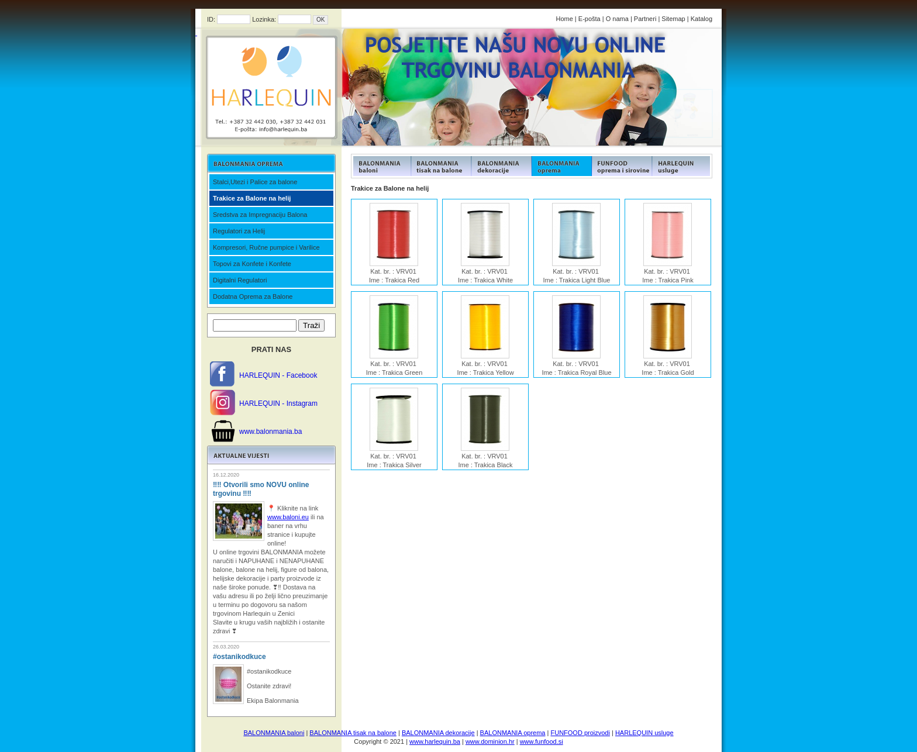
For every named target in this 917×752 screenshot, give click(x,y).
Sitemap (673, 18)
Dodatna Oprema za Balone (252, 296)
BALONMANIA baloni (273, 732)
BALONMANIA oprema (513, 732)
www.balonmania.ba (270, 431)
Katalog (701, 18)
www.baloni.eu (288, 516)
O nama (617, 18)
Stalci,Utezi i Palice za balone (255, 181)
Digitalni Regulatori (240, 280)
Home (564, 18)
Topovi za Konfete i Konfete (252, 263)
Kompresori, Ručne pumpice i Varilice (266, 247)
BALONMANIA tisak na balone (353, 732)
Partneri (645, 18)
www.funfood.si (541, 741)
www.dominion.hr (490, 741)
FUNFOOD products (381, 166)
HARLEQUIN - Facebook (278, 375)
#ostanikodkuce (239, 657)
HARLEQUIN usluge (644, 732)
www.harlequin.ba (434, 741)
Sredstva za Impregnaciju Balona (260, 214)
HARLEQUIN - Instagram (278, 403)
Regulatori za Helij (239, 230)
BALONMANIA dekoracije (438, 732)
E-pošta (589, 18)
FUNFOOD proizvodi (579, 732)
